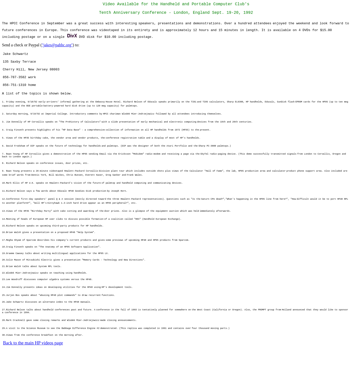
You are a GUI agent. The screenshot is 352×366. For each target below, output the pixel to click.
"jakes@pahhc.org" (57, 47)
